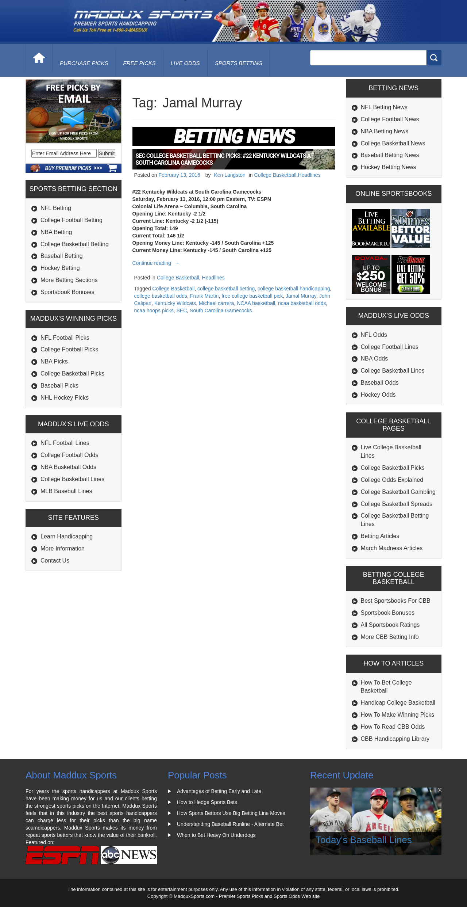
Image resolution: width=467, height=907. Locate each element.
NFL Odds (374, 335)
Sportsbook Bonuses (67, 292)
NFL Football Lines (64, 443)
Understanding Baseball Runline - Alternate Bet (230, 824)
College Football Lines (389, 347)
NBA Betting (56, 232)
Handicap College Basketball (398, 703)
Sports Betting (239, 63)
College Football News (390, 119)
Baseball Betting (61, 256)
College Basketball (275, 175)
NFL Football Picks (64, 338)
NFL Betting (55, 208)
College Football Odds (69, 455)
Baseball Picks (59, 385)
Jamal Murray (301, 296)
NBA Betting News (385, 131)
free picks (139, 63)
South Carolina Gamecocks (221, 310)
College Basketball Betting (74, 244)
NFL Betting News (384, 107)
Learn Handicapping (66, 536)
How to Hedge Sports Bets (207, 802)
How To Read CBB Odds (393, 727)
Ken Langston (229, 175)
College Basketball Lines (72, 479)
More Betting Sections (69, 280)
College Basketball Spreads (397, 504)
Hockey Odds (378, 395)
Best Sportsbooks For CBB (396, 601)
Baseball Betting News (390, 155)
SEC (181, 310)
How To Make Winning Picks (398, 715)
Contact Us (54, 560)
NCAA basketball (256, 303)
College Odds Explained (392, 480)
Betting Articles (380, 536)
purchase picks (84, 63)
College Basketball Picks (72, 373)
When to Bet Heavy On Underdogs (216, 835)
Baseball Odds (380, 383)
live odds (185, 63)
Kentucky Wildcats (175, 303)
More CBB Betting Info (390, 637)
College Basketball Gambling (398, 492)
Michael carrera (216, 303)
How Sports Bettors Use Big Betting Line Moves (231, 813)
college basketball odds (161, 296)
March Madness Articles (392, 548)
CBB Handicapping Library (395, 739)
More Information (62, 548)
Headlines (309, 175)
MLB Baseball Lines (66, 491)
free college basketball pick (252, 296)
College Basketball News (393, 143)
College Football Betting (71, 220)
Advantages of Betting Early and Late (219, 791)
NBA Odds (374, 358)
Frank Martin (204, 296)
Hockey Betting (60, 268)
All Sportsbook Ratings (390, 625)
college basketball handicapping (294, 288)
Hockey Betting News (388, 167)
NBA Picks (54, 361)
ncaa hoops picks (154, 310)
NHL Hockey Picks (64, 398)
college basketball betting (226, 288)
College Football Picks (69, 349)
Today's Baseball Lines (364, 839)
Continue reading (157, 263)
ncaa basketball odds (302, 303)
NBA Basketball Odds (68, 467)
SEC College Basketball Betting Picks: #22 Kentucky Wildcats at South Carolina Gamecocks (224, 159)
